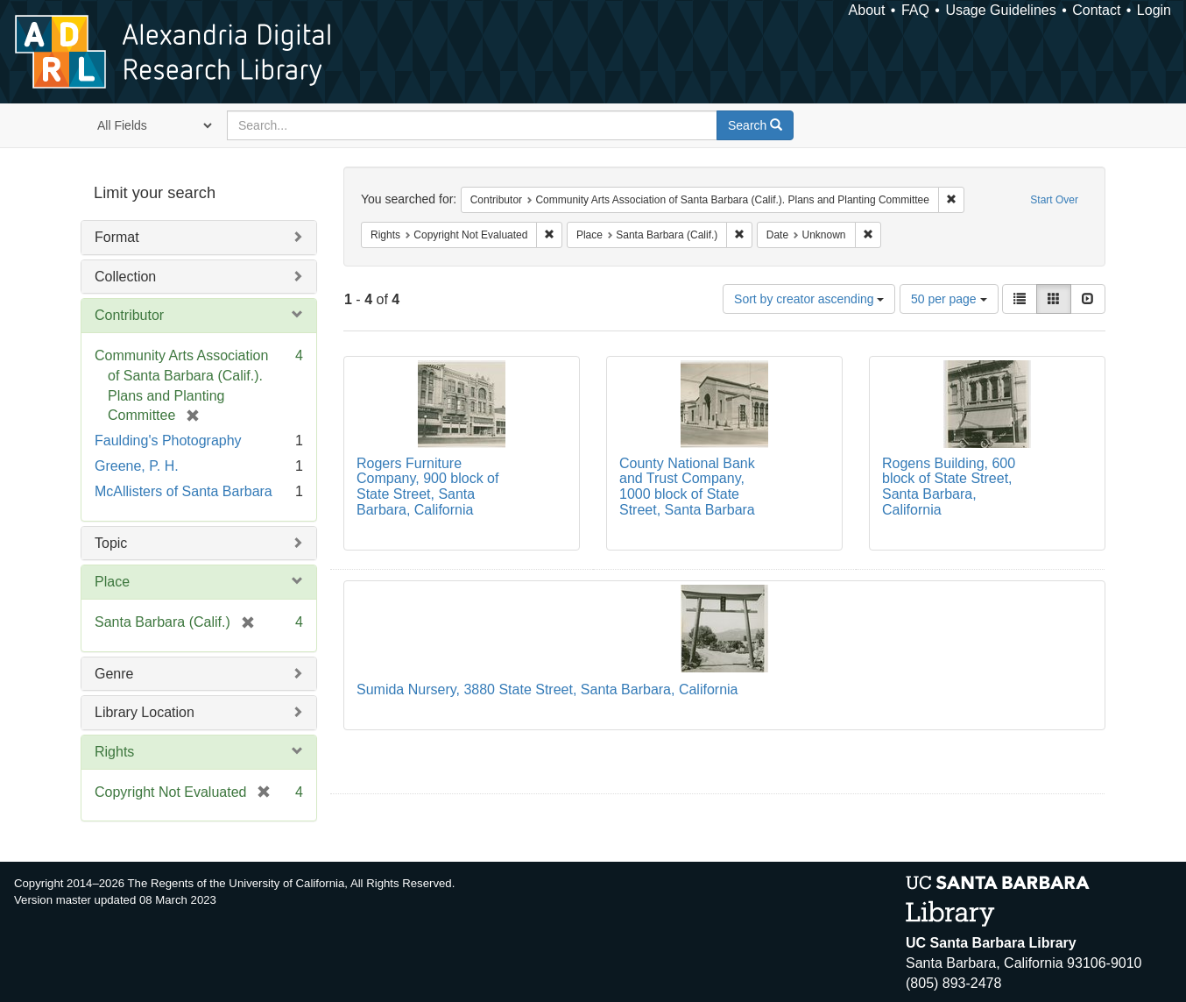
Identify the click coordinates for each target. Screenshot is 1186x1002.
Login (1154, 10)
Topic (111, 543)
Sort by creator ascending (809, 299)
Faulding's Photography (168, 440)
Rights (114, 751)
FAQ (915, 10)
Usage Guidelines (1000, 10)
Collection (125, 276)
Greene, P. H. (137, 465)
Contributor (129, 315)
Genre (114, 673)
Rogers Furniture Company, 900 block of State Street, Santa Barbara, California (427, 486)
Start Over (1054, 200)
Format (117, 237)
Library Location (144, 712)
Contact (1096, 10)
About (867, 10)
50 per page (949, 299)
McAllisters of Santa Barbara (183, 491)
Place (112, 581)
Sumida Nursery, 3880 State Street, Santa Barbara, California (547, 689)
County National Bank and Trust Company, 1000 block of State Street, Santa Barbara (687, 486)
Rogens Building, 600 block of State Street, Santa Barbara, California (948, 486)
